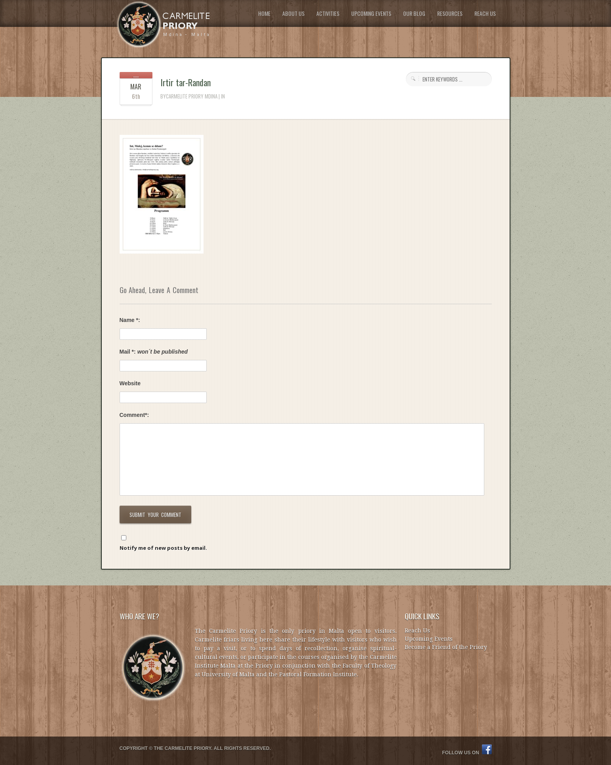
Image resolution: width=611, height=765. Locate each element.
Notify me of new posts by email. (163, 547)
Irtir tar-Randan (185, 82)
